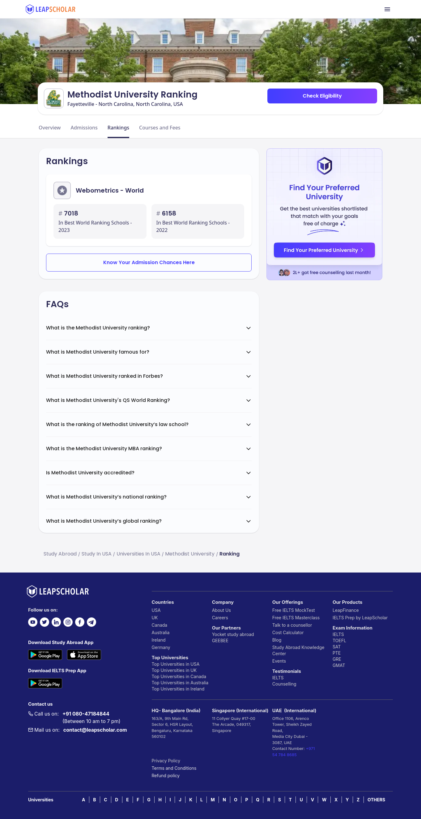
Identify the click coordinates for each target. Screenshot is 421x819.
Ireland (159, 640)
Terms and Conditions (174, 768)
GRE (337, 659)
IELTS (278, 677)
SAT (337, 646)
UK (155, 617)
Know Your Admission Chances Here (149, 262)
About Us (221, 610)
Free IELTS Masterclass (296, 617)
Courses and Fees (160, 127)
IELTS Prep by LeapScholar (360, 617)
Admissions (83, 127)
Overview (50, 127)
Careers (220, 617)
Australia (161, 632)
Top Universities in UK (174, 670)
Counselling (284, 683)
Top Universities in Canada (179, 676)
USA (156, 610)
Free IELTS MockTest (293, 610)
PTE (337, 653)
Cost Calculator (288, 632)
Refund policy (166, 775)
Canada (160, 625)
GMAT (339, 665)
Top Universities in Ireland (178, 688)
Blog (277, 640)
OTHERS (376, 799)
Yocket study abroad (233, 634)
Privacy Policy (166, 760)
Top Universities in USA (176, 664)
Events (279, 661)
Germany (161, 647)
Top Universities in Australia (180, 682)
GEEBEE (220, 640)
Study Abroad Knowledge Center (298, 650)
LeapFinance (346, 610)
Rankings (118, 127)
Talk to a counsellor (292, 625)
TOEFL (339, 640)
